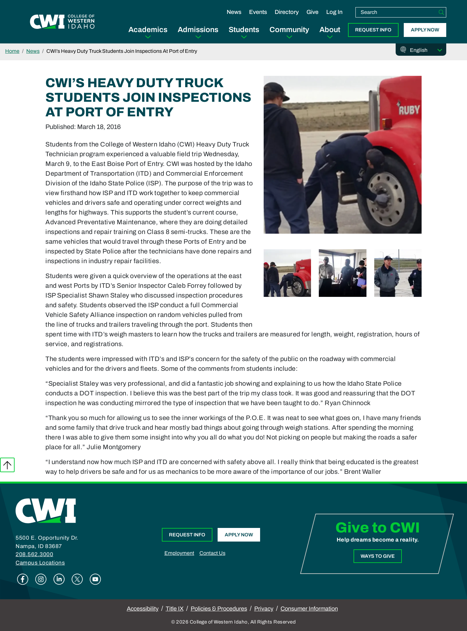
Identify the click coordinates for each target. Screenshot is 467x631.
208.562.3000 (34, 554)
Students (244, 30)
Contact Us (212, 553)
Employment (179, 553)
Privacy (263, 608)
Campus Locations (40, 563)
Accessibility (143, 608)
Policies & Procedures (219, 608)
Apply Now (425, 29)
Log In (334, 12)
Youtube (95, 579)
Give (312, 12)
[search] (396, 12)
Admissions (198, 30)
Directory (287, 12)
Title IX (175, 608)
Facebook (23, 579)
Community (289, 30)
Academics (147, 30)
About (329, 30)
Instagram (41, 579)
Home (12, 51)
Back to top (7, 465)
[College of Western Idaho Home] (62, 22)
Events (258, 12)
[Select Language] (426, 50)
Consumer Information (309, 608)
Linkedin (59, 579)
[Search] (441, 12)
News (234, 12)
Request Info (373, 29)
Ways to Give (378, 556)
